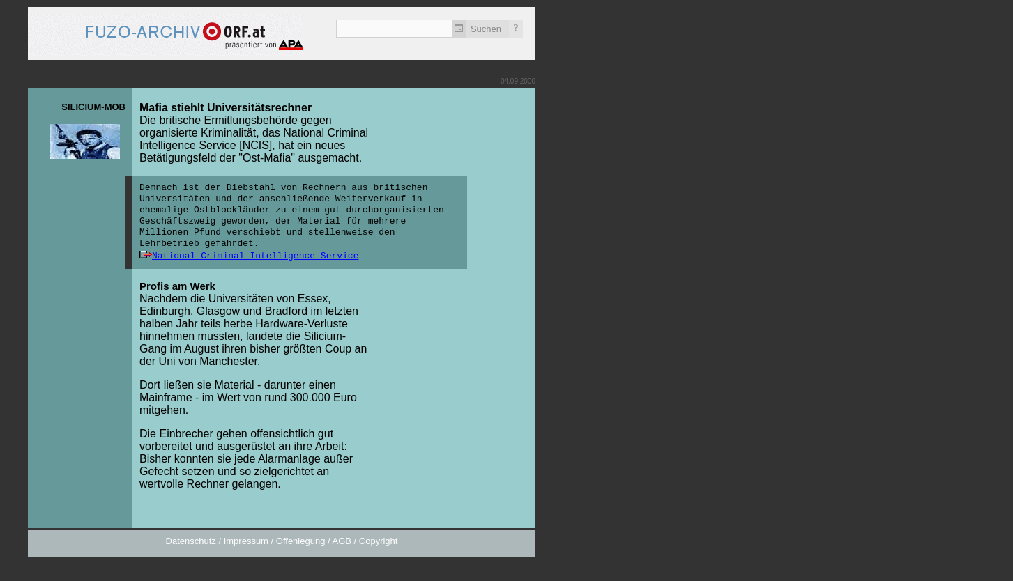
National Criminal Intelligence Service (255, 256)
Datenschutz (191, 541)
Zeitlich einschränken (459, 29)
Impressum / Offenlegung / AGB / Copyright (311, 541)
